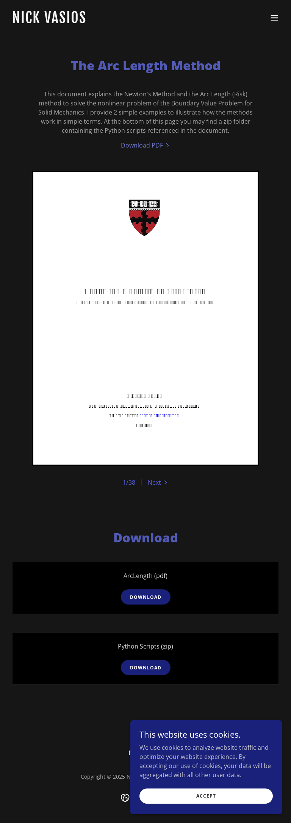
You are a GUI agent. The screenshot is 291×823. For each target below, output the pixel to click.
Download (145, 597)
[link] (49, 21)
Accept (206, 796)
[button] (274, 17)
